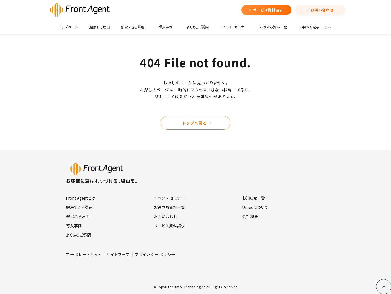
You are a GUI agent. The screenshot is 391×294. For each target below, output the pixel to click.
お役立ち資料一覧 (273, 26)
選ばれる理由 (99, 26)
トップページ (68, 26)
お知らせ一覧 (253, 198)
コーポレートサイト (83, 254)
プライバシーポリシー (155, 254)
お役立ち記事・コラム (315, 26)
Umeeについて (255, 207)
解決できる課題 (133, 26)
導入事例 (166, 26)
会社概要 (250, 216)
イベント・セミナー (233, 26)
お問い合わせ (322, 9)
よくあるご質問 (198, 26)
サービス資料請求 (268, 9)
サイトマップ (118, 254)
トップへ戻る (195, 123)
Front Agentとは (80, 198)
